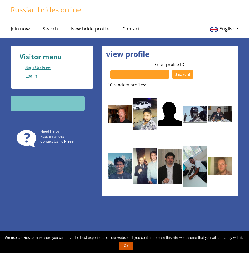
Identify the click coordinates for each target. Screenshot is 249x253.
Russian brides (52, 136)
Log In (31, 76)
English (227, 28)
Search (50, 28)
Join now (20, 28)
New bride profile (90, 28)
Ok (126, 246)
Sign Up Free (38, 67)
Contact (131, 28)
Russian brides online (46, 9)
